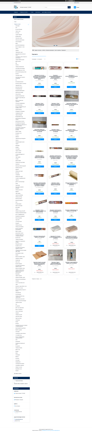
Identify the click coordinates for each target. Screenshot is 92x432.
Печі (16, 27)
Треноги (17, 140)
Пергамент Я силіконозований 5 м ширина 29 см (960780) (71, 76)
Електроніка (18, 341)
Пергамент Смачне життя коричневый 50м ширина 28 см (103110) (55, 211)
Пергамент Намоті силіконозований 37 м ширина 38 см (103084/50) (55, 263)
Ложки (17, 183)
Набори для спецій (19, 171)
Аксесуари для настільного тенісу (21, 54)
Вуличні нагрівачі (19, 263)
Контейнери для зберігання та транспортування (21, 125)
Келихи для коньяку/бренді (20, 279)
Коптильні (17, 358)
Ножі (16, 202)
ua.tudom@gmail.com (19, 419)
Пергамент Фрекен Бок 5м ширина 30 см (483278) (39, 237)
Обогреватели (18, 292)
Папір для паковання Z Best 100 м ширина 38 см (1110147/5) (71, 183)
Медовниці (17, 273)
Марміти (17, 191)
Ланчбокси (17, 164)
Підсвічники (18, 185)
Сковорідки (18, 354)
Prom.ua (51, 429)
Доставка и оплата (46, 12)
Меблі (17, 43)
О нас (32, 12)
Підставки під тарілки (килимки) (19, 187)
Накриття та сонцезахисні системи (20, 242)
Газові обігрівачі (19, 41)
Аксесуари (17, 331)
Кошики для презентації (20, 95)
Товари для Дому (19, 347)
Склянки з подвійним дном (20, 178)
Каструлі (17, 323)
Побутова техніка (19, 38)
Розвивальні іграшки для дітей (20, 344)
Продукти (17, 223)
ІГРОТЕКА (17, 32)
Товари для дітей (19, 314)
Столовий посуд (19, 335)
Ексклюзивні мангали (19, 81)
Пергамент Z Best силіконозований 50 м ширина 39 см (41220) (55, 183)
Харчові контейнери (19, 195)
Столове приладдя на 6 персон (20, 155)
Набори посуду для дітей (20, 210)
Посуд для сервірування (20, 103)
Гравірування (18, 361)
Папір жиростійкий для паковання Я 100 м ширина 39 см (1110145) (39, 130)
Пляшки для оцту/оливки (20, 162)
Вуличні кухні (18, 237)
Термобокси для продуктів (20, 138)
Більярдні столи (18, 133)
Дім (16, 63)
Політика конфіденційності (55, 430)
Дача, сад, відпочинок (20, 307)
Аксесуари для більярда (20, 68)
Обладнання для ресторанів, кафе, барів (21, 251)
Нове (16, 339)
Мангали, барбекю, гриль (20, 256)
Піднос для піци (18, 318)
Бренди (17, 351)
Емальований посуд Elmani (21, 328)
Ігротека (17, 73)
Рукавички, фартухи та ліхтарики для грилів (20, 235)
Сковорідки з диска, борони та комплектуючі (21, 57)
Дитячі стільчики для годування (19, 101)
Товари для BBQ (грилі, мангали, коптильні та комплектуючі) (20, 271)
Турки (17, 284)
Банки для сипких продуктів (21, 165)
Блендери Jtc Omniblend (20, 111)
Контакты (37, 12)
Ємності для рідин (19, 205)
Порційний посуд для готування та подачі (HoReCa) (21, 326)
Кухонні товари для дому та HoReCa (21, 290)
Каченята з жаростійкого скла (21, 286)
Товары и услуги (24, 12)
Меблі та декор (18, 231)
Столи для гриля (19, 221)
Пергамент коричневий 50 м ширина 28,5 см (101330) (71, 263)
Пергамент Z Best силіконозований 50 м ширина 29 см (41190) (55, 104)
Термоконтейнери (19, 114)
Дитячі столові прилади (20, 181)
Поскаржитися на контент (46, 430)
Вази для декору (19, 217)
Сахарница (18, 174)
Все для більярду (19, 29)
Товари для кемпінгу (19, 239)
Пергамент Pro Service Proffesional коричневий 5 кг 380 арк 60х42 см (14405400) (71, 237)
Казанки (17, 370)
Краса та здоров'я (19, 309)
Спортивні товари (19, 75)
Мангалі (17, 356)
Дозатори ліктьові (19, 87)
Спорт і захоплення (19, 311)
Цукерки (17, 147)
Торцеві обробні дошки (20, 59)
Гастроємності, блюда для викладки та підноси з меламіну (20, 128)
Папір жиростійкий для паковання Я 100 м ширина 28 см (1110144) (71, 104)
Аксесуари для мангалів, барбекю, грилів (20, 266)
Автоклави (17, 25)
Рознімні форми (18, 203)
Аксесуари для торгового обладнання (20, 78)
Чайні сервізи (18, 157)
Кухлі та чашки (18, 152)
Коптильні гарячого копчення (21, 83)
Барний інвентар (19, 109)
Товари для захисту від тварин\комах (20, 297)
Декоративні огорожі (19, 233)
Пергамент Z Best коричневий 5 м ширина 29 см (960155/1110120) (39, 211)
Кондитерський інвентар (20, 90)
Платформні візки (19, 88)
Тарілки (17, 143)
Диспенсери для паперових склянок (21, 119)
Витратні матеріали (50, 50)
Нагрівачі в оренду (19, 258)
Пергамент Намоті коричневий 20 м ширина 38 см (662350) (55, 130)
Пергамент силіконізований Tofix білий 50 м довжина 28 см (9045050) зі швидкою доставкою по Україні (71, 157)
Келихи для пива (19, 198)
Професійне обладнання (20, 216)
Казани (17, 321)
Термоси (17, 179)
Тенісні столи (18, 31)
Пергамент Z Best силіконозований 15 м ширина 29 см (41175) (39, 104)
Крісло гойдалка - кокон (20, 46)
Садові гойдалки (19, 34)
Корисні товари (18, 131)
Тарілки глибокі (18, 150)
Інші (16, 304)
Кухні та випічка (58, 50)
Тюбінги (17, 48)
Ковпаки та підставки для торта (20, 98)
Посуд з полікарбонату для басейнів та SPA (21, 107)
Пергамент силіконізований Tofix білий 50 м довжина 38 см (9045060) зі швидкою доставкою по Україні (39, 184)
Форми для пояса (19, 167)
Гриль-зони (18, 261)
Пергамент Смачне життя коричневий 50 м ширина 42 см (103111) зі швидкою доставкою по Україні (55, 157)
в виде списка (78, 59)
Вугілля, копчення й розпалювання (19, 229)
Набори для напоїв (19, 189)
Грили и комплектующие (18, 19)
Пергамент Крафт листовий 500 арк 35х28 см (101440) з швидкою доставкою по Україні (39, 264)
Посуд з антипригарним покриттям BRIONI (20, 337)
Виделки (17, 169)
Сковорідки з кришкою (20, 365)
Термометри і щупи (19, 52)
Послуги (17, 134)
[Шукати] (69, 7)
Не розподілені (18, 294)
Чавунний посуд (18, 85)
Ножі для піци (18, 94)
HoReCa (43, 50)
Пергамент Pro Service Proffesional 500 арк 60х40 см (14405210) (55, 237)
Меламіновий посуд (19, 116)
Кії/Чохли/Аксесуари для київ (21, 71)
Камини (17, 254)
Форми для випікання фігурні (21, 212)
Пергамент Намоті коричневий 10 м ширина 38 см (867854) (71, 130)
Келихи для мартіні (19, 200)
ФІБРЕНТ (17, 136)
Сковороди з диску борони (21, 333)
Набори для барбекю (19, 226)
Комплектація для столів (20, 70)
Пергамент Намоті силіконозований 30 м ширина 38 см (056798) (39, 156)
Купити (39, 113)
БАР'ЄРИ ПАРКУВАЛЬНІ (20, 45)
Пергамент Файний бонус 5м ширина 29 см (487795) (71, 210)
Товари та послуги (37, 50)
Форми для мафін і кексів (20, 277)
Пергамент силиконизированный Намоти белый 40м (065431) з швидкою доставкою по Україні (55, 77)
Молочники (18, 207)
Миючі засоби (18, 61)
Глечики (17, 158)
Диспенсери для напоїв (20, 121)
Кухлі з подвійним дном (20, 214)
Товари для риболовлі (20, 66)
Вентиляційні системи (19, 253)
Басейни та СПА (19, 245)
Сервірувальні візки (19, 113)
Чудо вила (17, 219)
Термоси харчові (19, 275)
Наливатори (18, 260)
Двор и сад (18, 349)
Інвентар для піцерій (19, 92)
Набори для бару (19, 196)
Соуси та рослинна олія (20, 282)
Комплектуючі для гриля (20, 298)
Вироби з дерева (19, 329)
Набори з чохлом (19, 367)
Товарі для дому (19, 302)
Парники (17, 50)
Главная (16, 12)
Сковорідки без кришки (20, 363)
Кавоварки (17, 145)
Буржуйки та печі (19, 368)
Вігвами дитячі (18, 36)
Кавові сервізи (18, 160)
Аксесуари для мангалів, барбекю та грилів (20, 248)
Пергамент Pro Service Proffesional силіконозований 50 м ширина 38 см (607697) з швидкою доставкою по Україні (39, 77)
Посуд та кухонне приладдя (21, 300)
